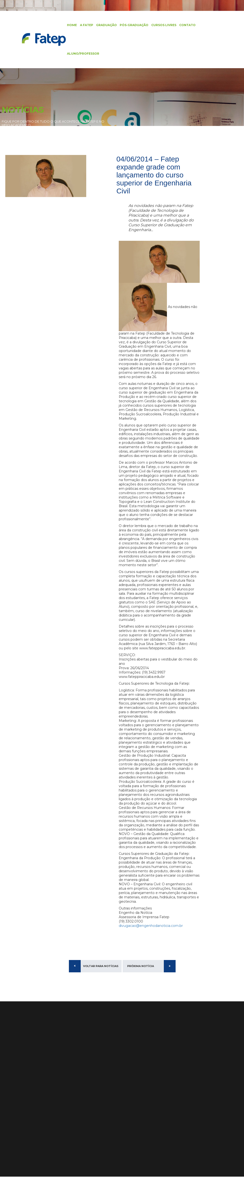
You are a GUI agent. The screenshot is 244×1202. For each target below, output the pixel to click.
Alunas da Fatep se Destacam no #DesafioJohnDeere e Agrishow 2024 (154, 1141)
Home (70, 25)
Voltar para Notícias (101, 991)
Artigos (8, 1125)
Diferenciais (47, 1086)
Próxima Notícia (140, 991)
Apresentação (49, 1079)
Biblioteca (10, 1112)
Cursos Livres (161, 25)
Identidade (47, 1099)
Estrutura (45, 1092)
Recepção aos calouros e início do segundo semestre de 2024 (153, 1108)
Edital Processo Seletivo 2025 (155, 1097)
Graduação (104, 25)
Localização (47, 1105)
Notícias (8, 1118)
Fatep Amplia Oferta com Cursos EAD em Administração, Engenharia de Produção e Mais (154, 1124)
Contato (185, 25)
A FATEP (84, 25)
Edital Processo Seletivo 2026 (155, 1090)
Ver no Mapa (89, 1115)
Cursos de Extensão (18, 1099)
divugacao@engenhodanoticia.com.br (151, 951)
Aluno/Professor (81, 54)
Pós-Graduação (132, 25)
